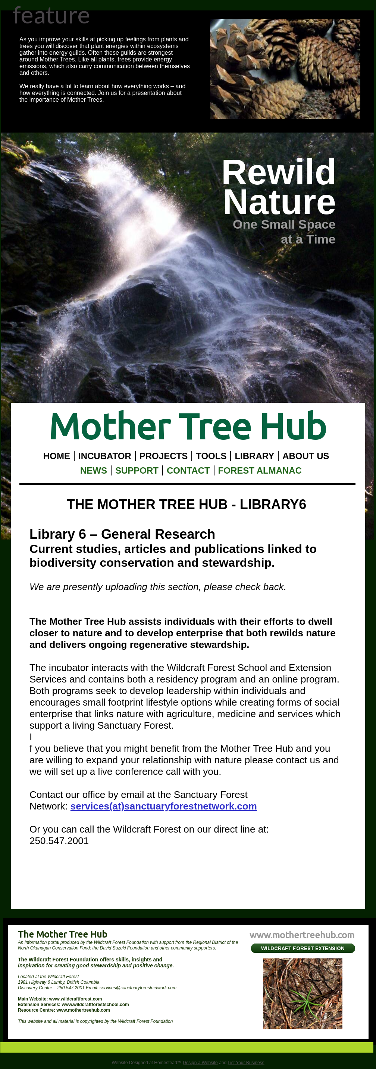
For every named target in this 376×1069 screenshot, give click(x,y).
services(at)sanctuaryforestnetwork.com (163, 806)
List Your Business (246, 1062)
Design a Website (200, 1062)
